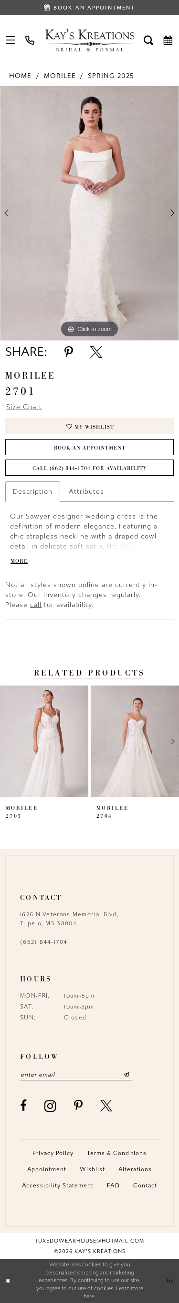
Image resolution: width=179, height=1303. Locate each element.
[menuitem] (11, 39)
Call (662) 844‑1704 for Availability (89, 468)
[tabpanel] (89, 213)
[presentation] (44, 741)
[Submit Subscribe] (126, 1074)
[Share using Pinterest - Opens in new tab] (68, 352)
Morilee (60, 76)
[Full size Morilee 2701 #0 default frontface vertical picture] (89, 213)
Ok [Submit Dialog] (170, 1281)
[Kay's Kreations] (89, 40)
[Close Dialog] (8, 1280)
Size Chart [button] (24, 407)
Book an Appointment (90, 447)
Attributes (86, 492)
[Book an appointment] (89, 7)
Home (20, 76)
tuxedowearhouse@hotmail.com (89, 1241)
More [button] (19, 561)
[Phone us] (30, 39)
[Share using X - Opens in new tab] (96, 352)
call (36, 605)
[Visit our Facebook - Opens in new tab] (23, 1106)
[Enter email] (76, 1074)
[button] (11, 39)
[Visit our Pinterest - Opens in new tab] (78, 1106)
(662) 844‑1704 (43, 942)
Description (33, 492)
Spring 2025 (111, 76)
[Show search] (148, 39)
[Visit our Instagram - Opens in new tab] (50, 1106)
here (89, 1296)
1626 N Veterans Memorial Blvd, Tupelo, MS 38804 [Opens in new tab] (69, 919)
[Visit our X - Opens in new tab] (106, 1106)
